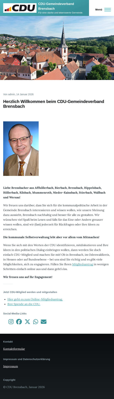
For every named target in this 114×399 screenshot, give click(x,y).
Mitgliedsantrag (82, 264)
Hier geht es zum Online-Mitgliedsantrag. (35, 299)
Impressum (10, 366)
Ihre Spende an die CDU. (23, 304)
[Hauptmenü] (102, 9)
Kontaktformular (14, 349)
